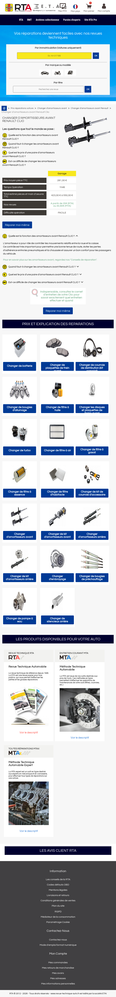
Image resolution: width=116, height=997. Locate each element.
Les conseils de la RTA (58, 879)
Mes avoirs (58, 973)
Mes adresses (58, 978)
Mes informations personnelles (58, 983)
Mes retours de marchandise (58, 968)
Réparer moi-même (17, 225)
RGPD (58, 911)
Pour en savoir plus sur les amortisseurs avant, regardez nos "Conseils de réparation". (50, 259)
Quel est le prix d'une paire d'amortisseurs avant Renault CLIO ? (43, 274)
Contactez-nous (58, 939)
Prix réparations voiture (22, 108)
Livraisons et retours (58, 895)
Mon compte (58, 953)
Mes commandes (58, 962)
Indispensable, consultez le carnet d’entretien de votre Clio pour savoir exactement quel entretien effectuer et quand (61, 296)
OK (88, 89)
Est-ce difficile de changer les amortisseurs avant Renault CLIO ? (44, 282)
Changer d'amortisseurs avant (52, 108)
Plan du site (58, 906)
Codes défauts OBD (58, 884)
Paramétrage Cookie (58, 922)
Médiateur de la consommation (58, 917)
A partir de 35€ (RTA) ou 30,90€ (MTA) (62, 204)
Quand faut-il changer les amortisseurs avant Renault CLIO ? (42, 266)
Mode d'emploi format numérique (58, 945)
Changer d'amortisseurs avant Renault (89, 108)
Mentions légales (58, 890)
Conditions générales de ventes (58, 900)
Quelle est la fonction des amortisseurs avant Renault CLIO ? (41, 236)
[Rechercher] (48, 89)
